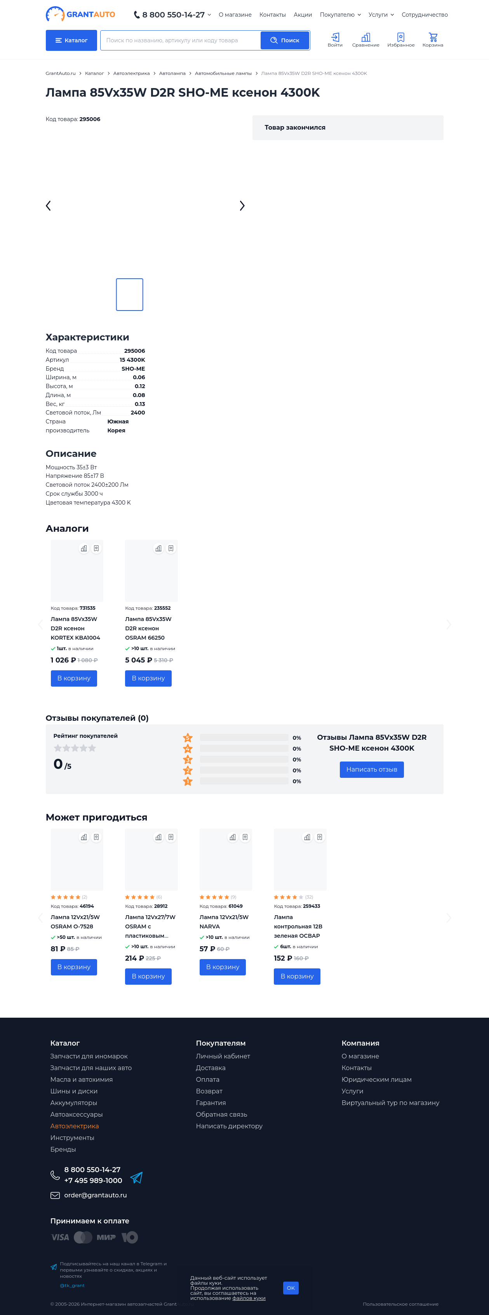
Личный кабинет (223, 1056)
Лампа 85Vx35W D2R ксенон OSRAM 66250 (148, 628)
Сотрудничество (425, 14)
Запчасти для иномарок (89, 1056)
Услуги (381, 14)
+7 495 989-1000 (93, 1180)
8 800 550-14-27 (174, 14)
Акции (303, 14)
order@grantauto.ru (95, 1195)
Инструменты (72, 1138)
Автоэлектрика (74, 1126)
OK (291, 1288)
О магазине (235, 14)
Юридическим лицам (377, 1079)
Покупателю (340, 14)
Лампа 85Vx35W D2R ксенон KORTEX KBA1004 (75, 628)
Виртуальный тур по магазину (391, 1103)
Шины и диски (74, 1091)
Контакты (272, 14)
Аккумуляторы (73, 1103)
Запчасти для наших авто (91, 1068)
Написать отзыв (372, 769)
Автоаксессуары (76, 1114)
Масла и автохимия (81, 1079)
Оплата (208, 1079)
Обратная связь (221, 1114)
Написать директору (229, 1126)
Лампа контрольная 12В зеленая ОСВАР (298, 926)
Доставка (211, 1068)
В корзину (74, 678)
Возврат (209, 1091)
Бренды (63, 1149)
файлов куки (249, 1298)
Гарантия (211, 1103)
